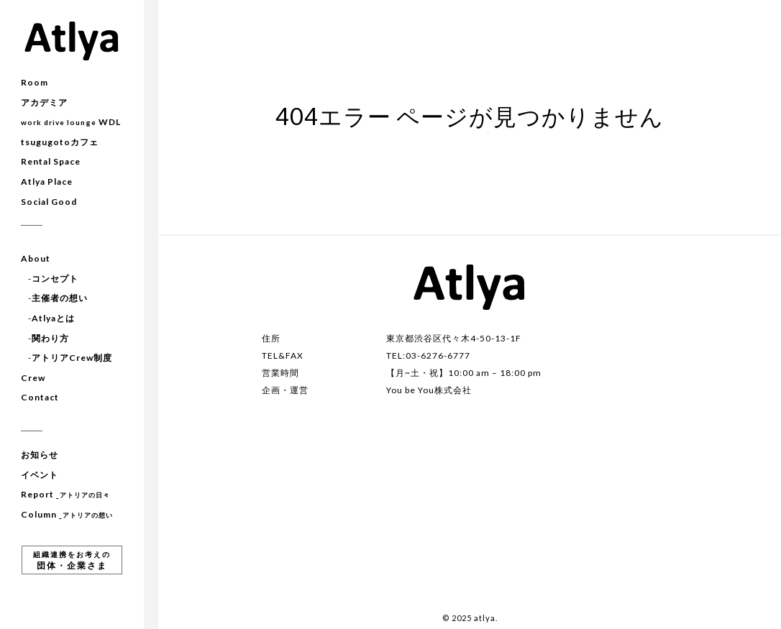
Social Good (49, 201)
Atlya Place (47, 181)
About (35, 258)
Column (67, 514)
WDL (71, 121)
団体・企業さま (72, 560)
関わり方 (50, 338)
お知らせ (39, 454)
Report (65, 494)
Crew (33, 377)
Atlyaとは (53, 318)
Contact (40, 397)
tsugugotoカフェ (60, 142)
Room (34, 82)
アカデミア (44, 102)
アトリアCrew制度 (72, 357)
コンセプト (55, 278)
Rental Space (51, 161)
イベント (39, 474)
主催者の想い (60, 298)
